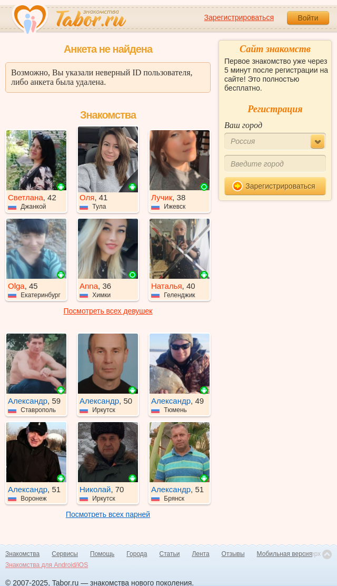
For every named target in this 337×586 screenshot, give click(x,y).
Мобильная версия (285, 554)
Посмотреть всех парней (108, 514)
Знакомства (22, 554)
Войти (308, 18)
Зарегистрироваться (239, 17)
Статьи (170, 554)
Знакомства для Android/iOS (46, 565)
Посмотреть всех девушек (108, 311)
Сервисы (65, 554)
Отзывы (233, 554)
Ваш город (243, 125)
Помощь (102, 554)
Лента (200, 554)
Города (136, 554)
